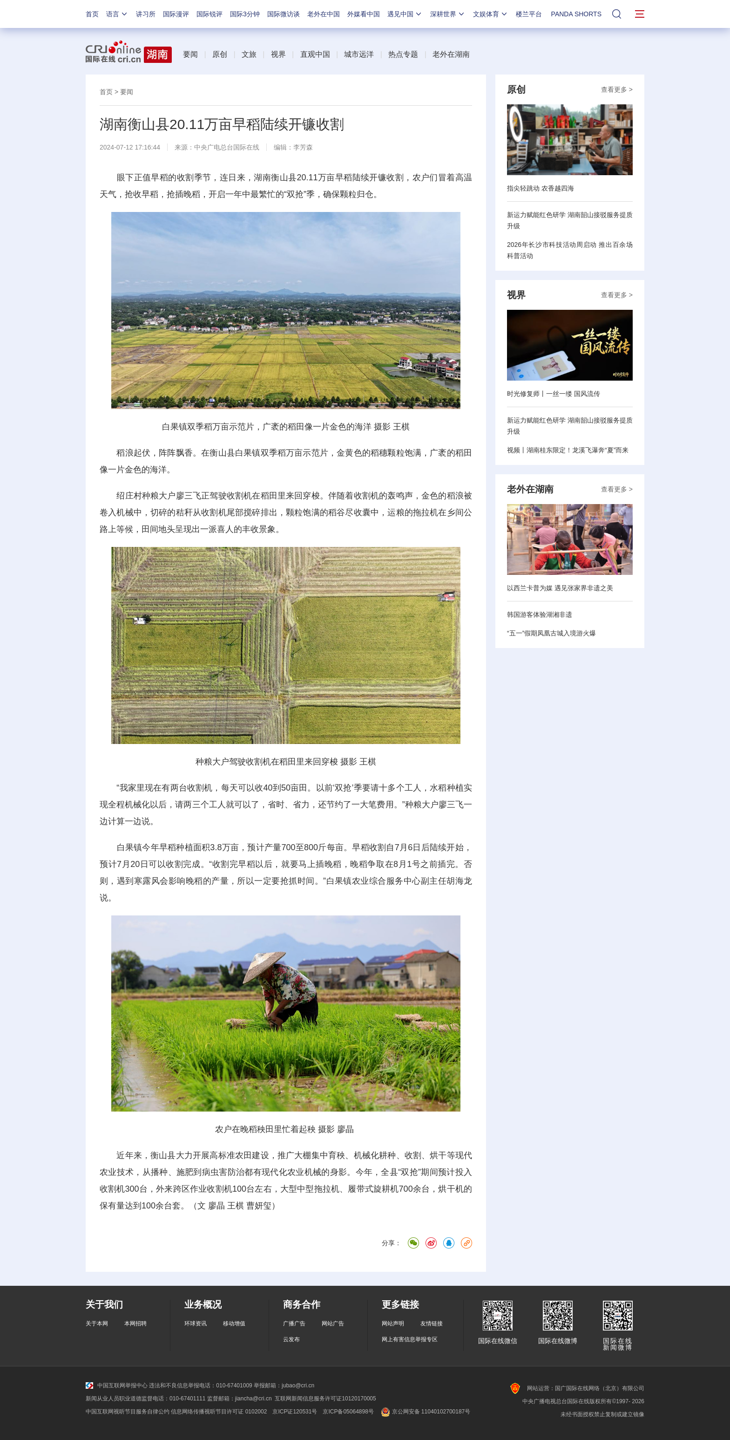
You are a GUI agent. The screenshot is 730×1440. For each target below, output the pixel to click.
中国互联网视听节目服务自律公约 (127, 1411)
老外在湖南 (451, 54)
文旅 (249, 54)
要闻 (190, 54)
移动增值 (234, 1323)
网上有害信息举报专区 (410, 1339)
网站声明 (393, 1323)
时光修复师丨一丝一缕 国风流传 (553, 393)
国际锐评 (209, 14)
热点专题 (403, 54)
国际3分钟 (245, 14)
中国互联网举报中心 (117, 1385)
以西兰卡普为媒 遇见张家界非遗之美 (560, 588)
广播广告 (294, 1323)
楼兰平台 (529, 14)
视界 (278, 54)
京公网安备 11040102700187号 (424, 1411)
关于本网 (97, 1323)
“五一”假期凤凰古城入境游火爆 (551, 633)
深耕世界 (448, 14)
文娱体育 (490, 14)
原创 (219, 54)
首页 (92, 14)
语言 (117, 14)
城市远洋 (359, 54)
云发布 (291, 1339)
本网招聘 (135, 1323)
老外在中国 (323, 14)
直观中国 (315, 54)
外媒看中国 (363, 14)
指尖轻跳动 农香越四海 (540, 188)
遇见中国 (405, 14)
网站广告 (333, 1323)
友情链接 (431, 1323)
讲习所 (145, 14)
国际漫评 (176, 14)
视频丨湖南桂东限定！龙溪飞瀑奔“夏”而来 (568, 450)
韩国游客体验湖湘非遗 (539, 614)
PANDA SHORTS (576, 14)
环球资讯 (195, 1323)
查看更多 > (617, 89)
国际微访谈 (283, 14)
